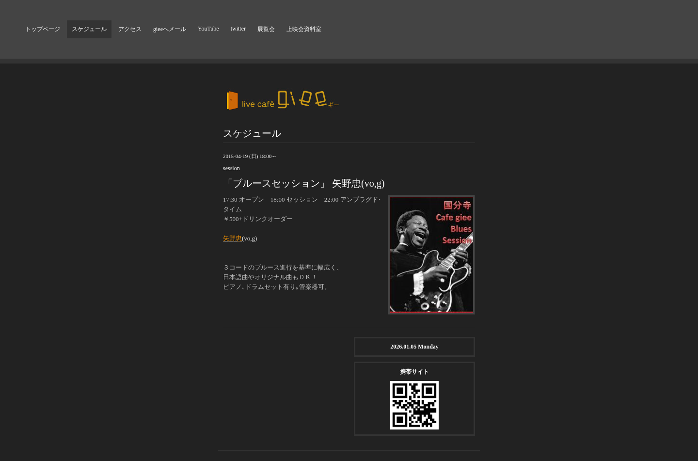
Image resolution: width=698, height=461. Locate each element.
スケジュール (89, 29)
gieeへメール (169, 29)
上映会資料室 (303, 29)
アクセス (130, 29)
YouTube (208, 28)
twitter (238, 28)
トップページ (42, 29)
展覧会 (266, 29)
